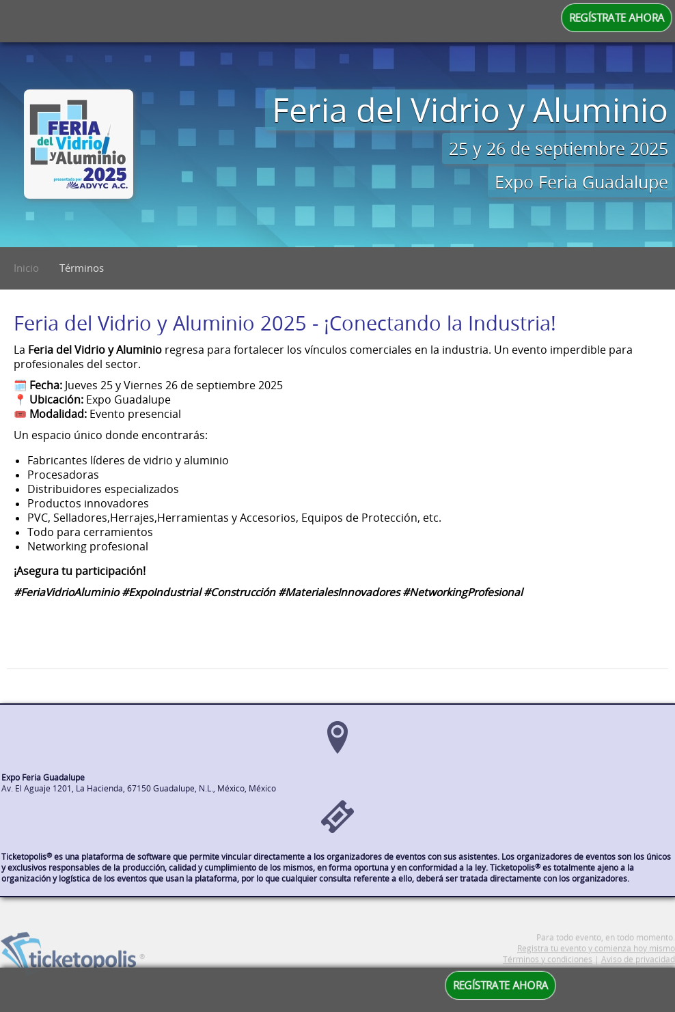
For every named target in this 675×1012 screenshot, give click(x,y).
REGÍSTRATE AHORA (616, 18)
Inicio (26, 268)
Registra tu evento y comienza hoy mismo (596, 960)
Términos (81, 268)
